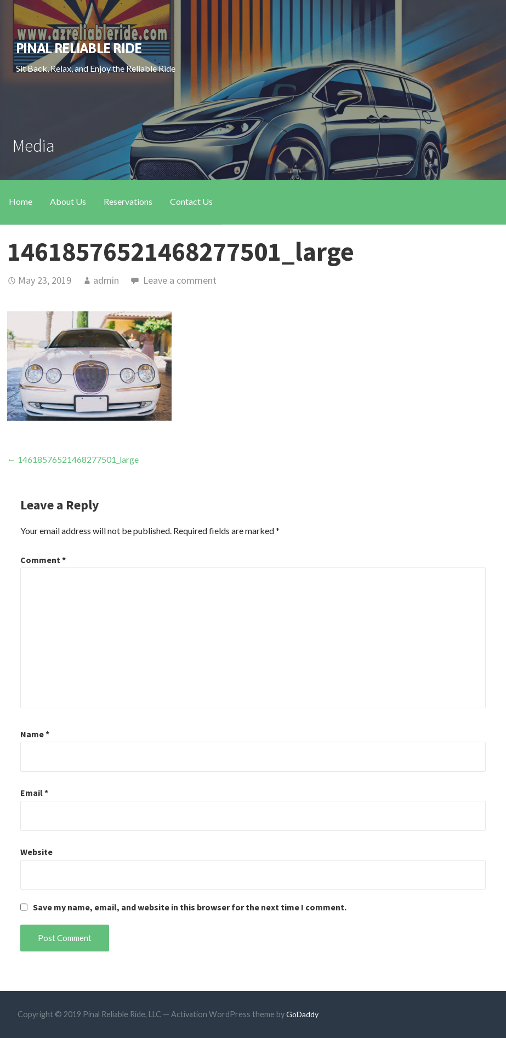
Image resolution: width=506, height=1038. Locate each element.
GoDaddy (302, 1014)
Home (20, 201)
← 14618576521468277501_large (73, 459)
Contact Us (191, 201)
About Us (68, 201)
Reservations (128, 201)
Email (34, 792)
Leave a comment (180, 280)
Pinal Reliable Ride (78, 48)
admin (106, 280)
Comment (43, 559)
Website (36, 851)
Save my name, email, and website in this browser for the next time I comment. (189, 907)
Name (34, 734)
